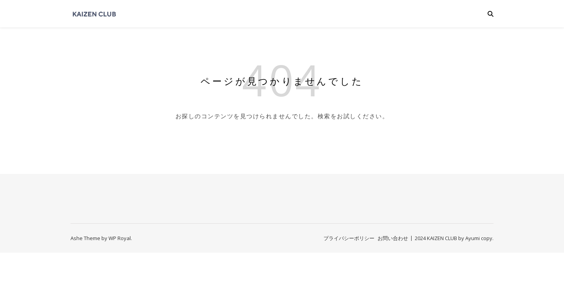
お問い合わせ (393, 238)
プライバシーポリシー (349, 238)
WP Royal (119, 238)
